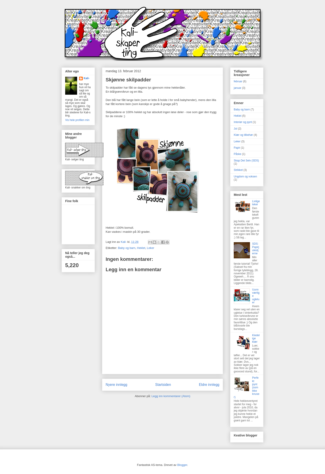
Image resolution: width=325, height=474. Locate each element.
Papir (237, 147)
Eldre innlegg (209, 385)
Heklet (141, 248)
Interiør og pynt (243, 122)
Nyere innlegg (116, 385)
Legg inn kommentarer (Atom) (170, 396)
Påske (237, 154)
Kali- (86, 78)
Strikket (238, 170)
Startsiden (163, 385)
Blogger (182, 465)
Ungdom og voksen (245, 176)
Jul (235, 128)
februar (238, 81)
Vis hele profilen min (77, 120)
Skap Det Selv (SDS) (246, 160)
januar (237, 87)
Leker (150, 248)
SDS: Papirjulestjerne (255, 248)
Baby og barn (126, 248)
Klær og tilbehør (243, 134)
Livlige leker (256, 203)
